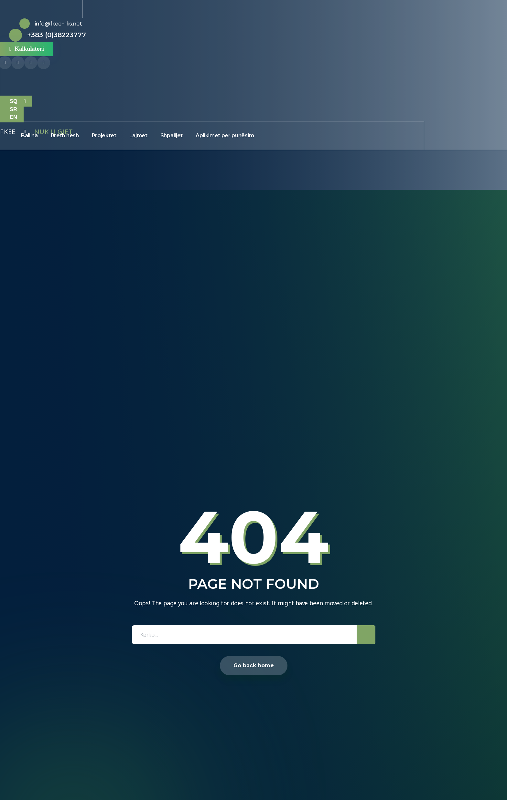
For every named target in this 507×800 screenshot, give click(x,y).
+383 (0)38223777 (56, 35)
